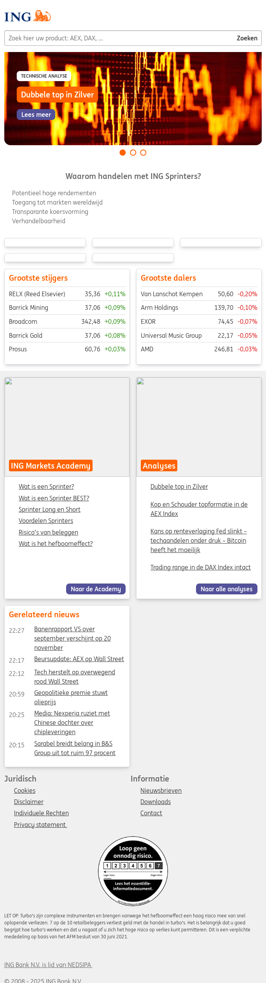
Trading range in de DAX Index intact (200, 567)
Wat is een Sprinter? (46, 486)
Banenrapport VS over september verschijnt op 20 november (59, 630)
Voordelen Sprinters (46, 521)
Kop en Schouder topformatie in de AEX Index (199, 508)
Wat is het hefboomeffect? (56, 543)
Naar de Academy (96, 589)
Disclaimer (29, 802)
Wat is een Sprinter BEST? (54, 498)
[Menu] (259, 18)
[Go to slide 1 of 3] (122, 152)
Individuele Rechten (41, 813)
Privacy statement (40, 824)
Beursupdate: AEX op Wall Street (66, 660)
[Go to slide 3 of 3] (143, 152)
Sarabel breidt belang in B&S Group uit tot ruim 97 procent (62, 745)
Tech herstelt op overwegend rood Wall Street (62, 673)
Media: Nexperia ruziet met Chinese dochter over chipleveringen (59, 715)
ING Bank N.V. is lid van (48, 965)
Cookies (24, 790)
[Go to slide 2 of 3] (133, 152)
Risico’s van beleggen (48, 532)
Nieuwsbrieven (161, 790)
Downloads (155, 802)
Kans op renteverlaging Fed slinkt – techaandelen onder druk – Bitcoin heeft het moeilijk (198, 540)
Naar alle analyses (227, 589)
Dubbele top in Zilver (179, 486)
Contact (151, 813)
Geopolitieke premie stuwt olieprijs (58, 694)
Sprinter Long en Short (49, 509)
